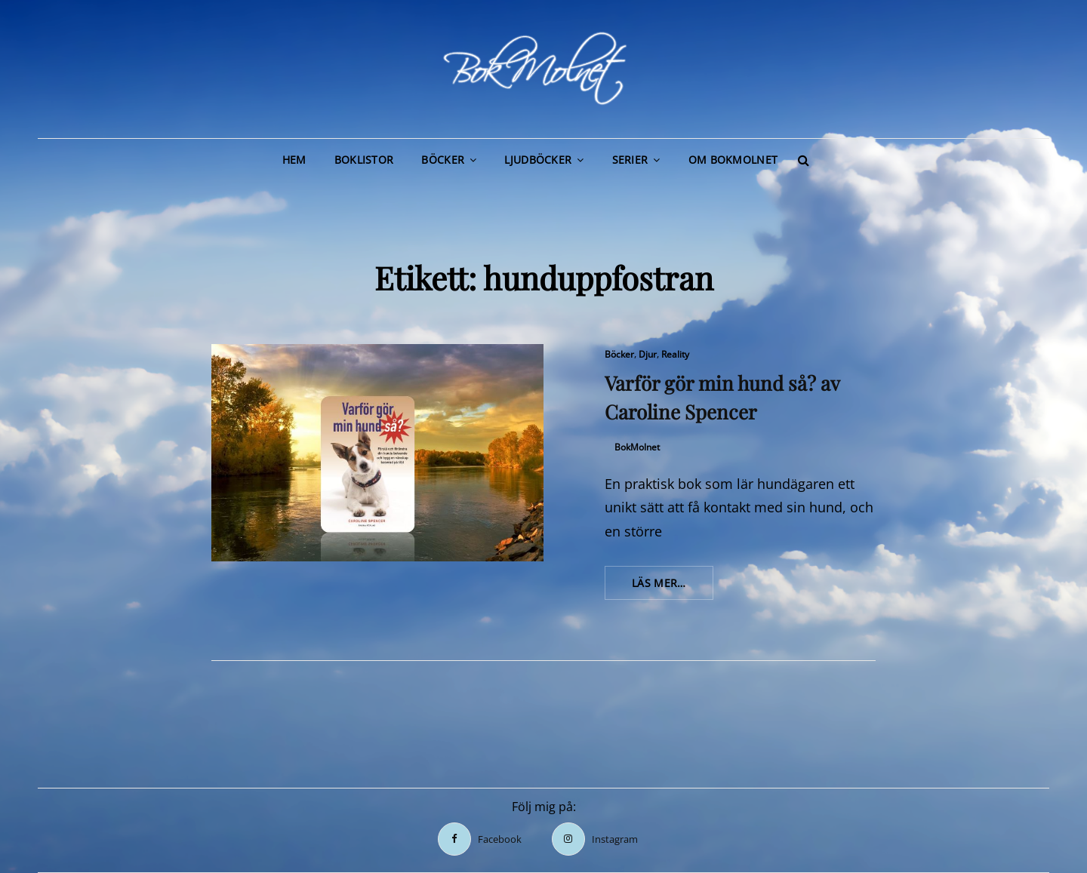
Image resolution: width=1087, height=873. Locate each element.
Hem (294, 159)
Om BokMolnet (733, 159)
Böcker (442, 159)
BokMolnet (637, 447)
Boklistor (364, 159)
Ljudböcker (537, 159)
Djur (648, 354)
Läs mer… (672, 587)
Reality (675, 354)
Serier (630, 159)
